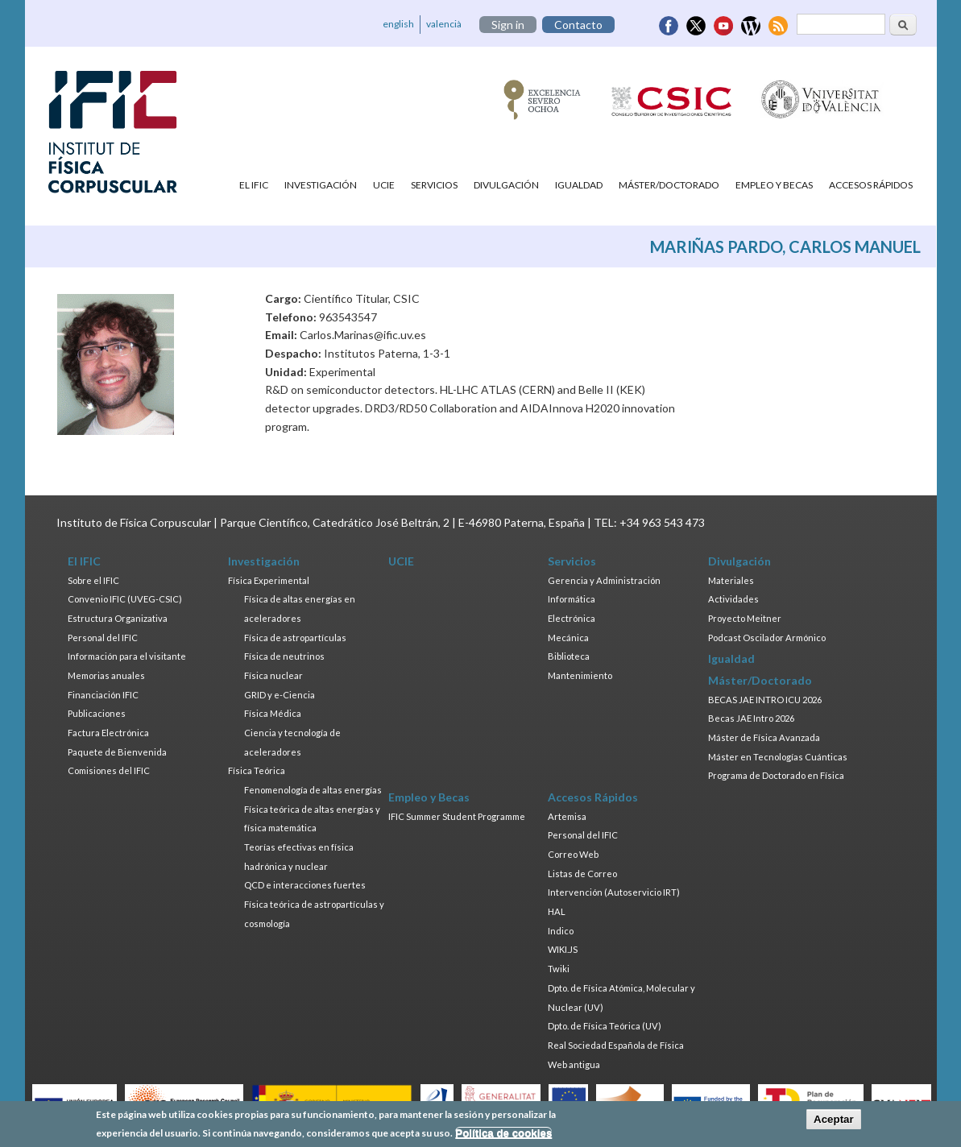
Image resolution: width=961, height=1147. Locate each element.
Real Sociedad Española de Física (616, 1045)
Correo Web (573, 854)
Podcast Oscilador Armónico (767, 637)
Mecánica (568, 637)
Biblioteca (569, 656)
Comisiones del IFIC (109, 770)
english (398, 24)
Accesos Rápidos (871, 185)
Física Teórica (256, 770)
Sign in (507, 24)
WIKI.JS (563, 949)
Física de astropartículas (295, 637)
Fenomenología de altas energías (313, 790)
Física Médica (272, 713)
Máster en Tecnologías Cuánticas (777, 757)
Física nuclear (273, 675)
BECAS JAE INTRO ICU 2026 (765, 699)
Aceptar (834, 1122)
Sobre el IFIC (93, 580)
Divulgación (506, 185)
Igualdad (579, 185)
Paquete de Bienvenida (117, 752)
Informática (571, 599)
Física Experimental (268, 580)
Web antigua (574, 1064)
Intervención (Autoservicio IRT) (614, 892)
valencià (444, 24)
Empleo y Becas (774, 185)
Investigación (320, 185)
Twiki (559, 968)
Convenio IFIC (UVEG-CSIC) (125, 599)
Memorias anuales (106, 675)
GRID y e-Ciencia (279, 694)
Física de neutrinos (284, 656)
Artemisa (567, 816)
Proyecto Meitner (744, 618)
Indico (561, 930)
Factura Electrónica (108, 732)
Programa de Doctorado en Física (776, 775)
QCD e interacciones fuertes (305, 885)
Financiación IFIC (103, 694)
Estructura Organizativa (118, 618)
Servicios (434, 185)
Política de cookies (503, 1136)
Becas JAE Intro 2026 (751, 718)
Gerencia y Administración (604, 580)
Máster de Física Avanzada (764, 737)
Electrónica (571, 618)
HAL (556, 911)
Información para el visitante (127, 656)
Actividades (733, 599)
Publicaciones (97, 713)
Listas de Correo (582, 873)
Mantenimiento (580, 675)
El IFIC (253, 185)
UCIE (384, 185)
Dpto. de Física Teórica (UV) (604, 1026)
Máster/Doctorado (669, 185)
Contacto (578, 24)
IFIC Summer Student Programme (456, 816)
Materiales (731, 580)
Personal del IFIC (103, 637)
